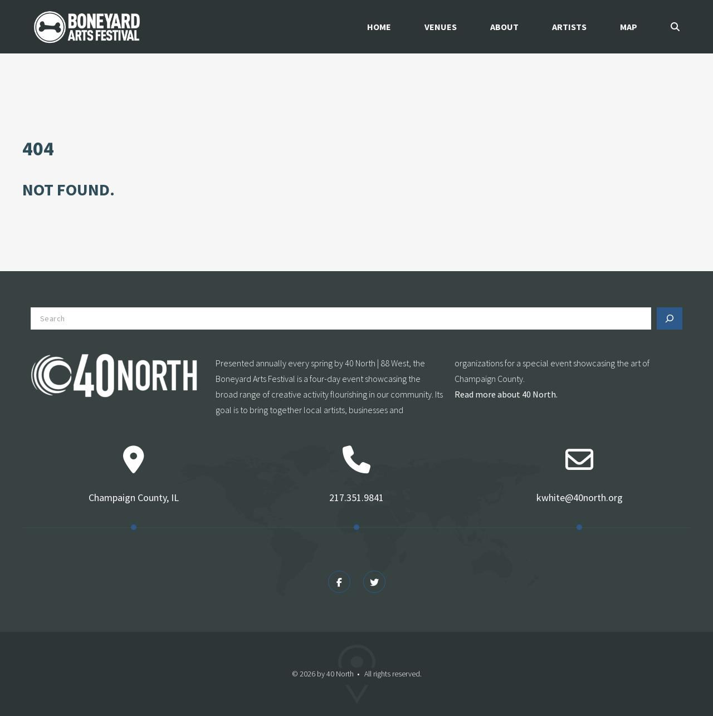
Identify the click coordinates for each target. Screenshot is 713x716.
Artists (569, 26)
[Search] (669, 318)
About (504, 26)
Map (628, 26)
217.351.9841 (356, 497)
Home (379, 26)
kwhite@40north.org (579, 497)
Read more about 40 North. (506, 394)
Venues (440, 26)
